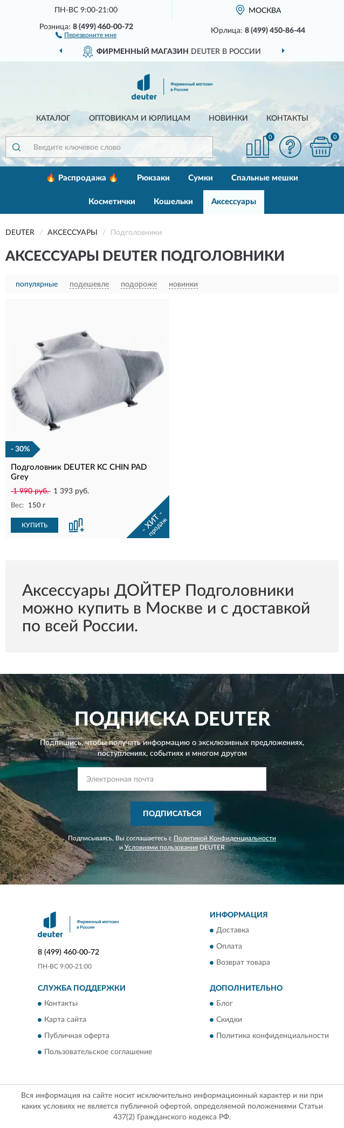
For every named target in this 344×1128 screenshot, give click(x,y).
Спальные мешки (264, 178)
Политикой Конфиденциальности (225, 838)
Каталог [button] (53, 118)
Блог (224, 1004)
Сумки (200, 178)
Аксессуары (233, 202)
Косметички (111, 202)
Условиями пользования (161, 847)
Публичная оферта (76, 1036)
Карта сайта (65, 1020)
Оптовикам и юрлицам (139, 118)
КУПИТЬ (34, 525)
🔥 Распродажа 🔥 (82, 178)
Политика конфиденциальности (272, 1036)
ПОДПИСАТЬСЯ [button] (172, 814)
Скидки (229, 1020)
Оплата (229, 947)
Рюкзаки (153, 178)
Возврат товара (243, 963)
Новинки (228, 118)
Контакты (287, 118)
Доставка (232, 931)
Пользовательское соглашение (98, 1052)
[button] (86, 34)
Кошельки (173, 202)
